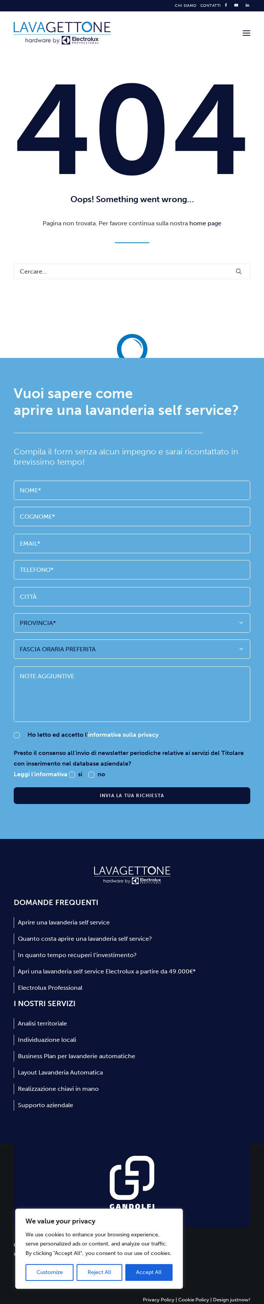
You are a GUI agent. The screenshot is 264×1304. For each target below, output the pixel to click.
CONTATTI (210, 5)
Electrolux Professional (50, 987)
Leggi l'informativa (41, 774)
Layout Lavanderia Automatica (60, 1072)
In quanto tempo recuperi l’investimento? (77, 955)
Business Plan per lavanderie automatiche (76, 1056)
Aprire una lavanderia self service (64, 922)
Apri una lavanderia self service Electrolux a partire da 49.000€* (106, 971)
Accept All (149, 1272)
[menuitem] (186, 5)
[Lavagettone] (62, 33)
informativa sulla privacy (123, 734)
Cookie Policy (193, 1299)
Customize (50, 1272)
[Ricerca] (132, 271)
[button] (246, 33)
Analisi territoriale (42, 1023)
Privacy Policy (158, 1299)
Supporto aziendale (45, 1105)
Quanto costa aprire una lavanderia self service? (85, 938)
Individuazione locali (47, 1039)
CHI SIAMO (186, 5)
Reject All (99, 1272)
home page (205, 223)
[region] (99, 1249)
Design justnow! (231, 1299)
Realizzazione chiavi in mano (58, 1088)
